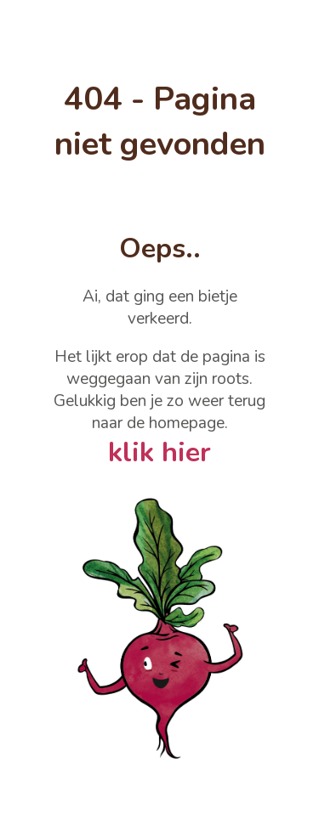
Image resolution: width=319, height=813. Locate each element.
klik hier (159, 452)
